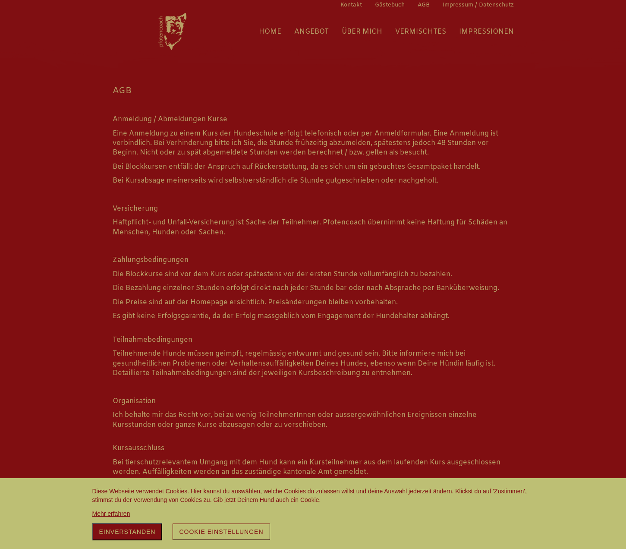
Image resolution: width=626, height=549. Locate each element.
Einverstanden (127, 531)
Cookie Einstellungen (221, 531)
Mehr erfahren (111, 513)
